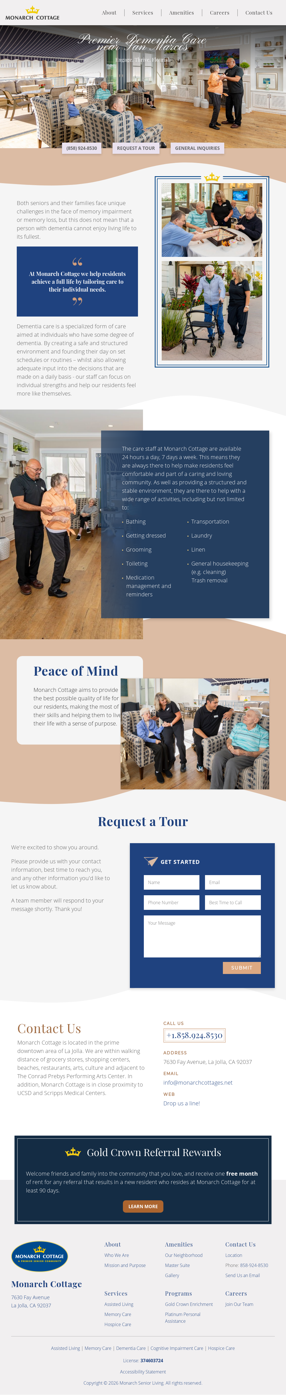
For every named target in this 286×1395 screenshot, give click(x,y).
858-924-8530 (254, 1265)
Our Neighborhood (184, 1255)
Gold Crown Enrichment (189, 1304)
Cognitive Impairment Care (177, 1348)
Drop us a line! (181, 1103)
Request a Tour (136, 148)
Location (233, 1255)
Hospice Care (117, 1324)
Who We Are (116, 1255)
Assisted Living (118, 1304)
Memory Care (117, 1314)
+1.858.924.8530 (194, 1034)
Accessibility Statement (143, 1372)
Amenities (181, 12)
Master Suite (177, 1265)
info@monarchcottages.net (198, 1082)
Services (142, 12)
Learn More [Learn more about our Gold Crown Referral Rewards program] (143, 1206)
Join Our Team (239, 1304)
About (109, 12)
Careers (220, 12)
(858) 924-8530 (81, 148)
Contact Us (259, 12)
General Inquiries (197, 148)
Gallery (172, 1275)
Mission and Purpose (125, 1265)
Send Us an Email (242, 1275)
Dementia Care (131, 1348)
